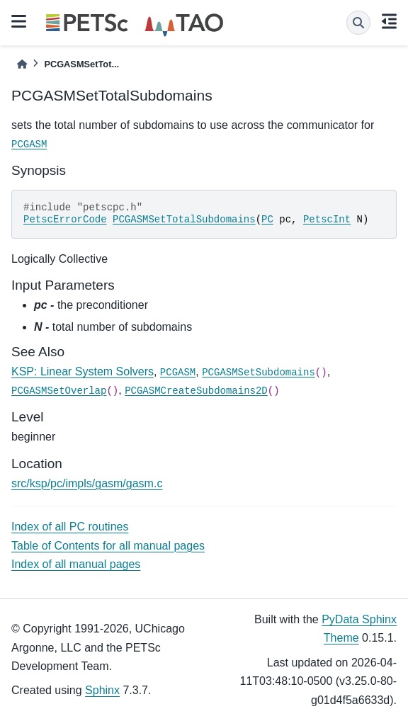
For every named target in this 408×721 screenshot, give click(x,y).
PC (267, 219)
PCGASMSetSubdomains (258, 372)
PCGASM (29, 144)
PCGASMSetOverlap (58, 391)
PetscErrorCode (65, 219)
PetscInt (327, 219)
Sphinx (102, 690)
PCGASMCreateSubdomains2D (196, 391)
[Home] (22, 64)
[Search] (358, 23)
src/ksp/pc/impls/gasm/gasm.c (86, 483)
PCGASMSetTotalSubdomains (184, 219)
